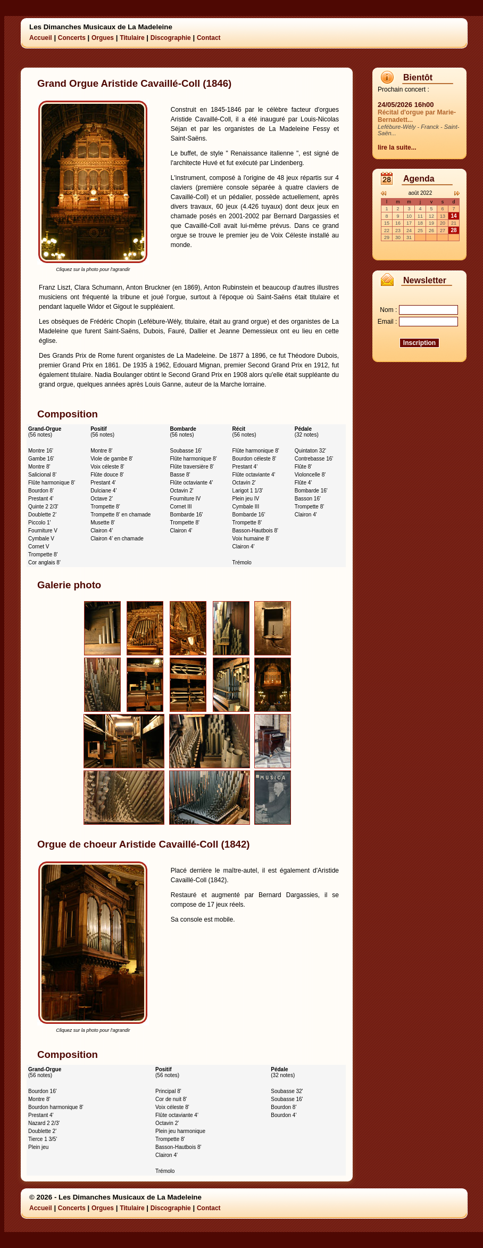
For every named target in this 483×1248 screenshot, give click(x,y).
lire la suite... (397, 147)
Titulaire (132, 38)
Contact (209, 38)
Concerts (72, 38)
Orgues (102, 38)
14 (453, 216)
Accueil (40, 38)
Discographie (171, 38)
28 (453, 230)
